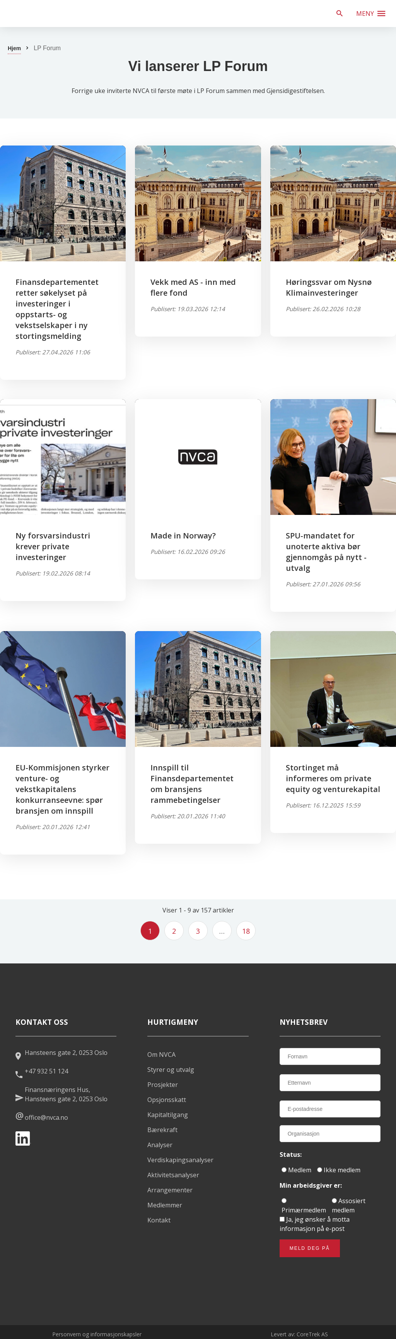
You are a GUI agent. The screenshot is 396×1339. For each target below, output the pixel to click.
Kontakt (159, 1220)
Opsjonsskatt (166, 1099)
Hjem (14, 48)
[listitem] (62, 13)
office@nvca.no (46, 1117)
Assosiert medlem (348, 1205)
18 (246, 931)
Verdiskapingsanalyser (180, 1160)
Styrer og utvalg (170, 1069)
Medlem (296, 1170)
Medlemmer (164, 1205)
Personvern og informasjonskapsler (97, 1334)
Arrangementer (170, 1190)
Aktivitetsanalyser (173, 1175)
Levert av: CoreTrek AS (299, 1334)
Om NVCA (161, 1054)
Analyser (159, 1145)
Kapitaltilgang (167, 1114)
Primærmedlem (304, 1206)
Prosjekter (162, 1084)
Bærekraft (162, 1130)
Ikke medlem (338, 1170)
